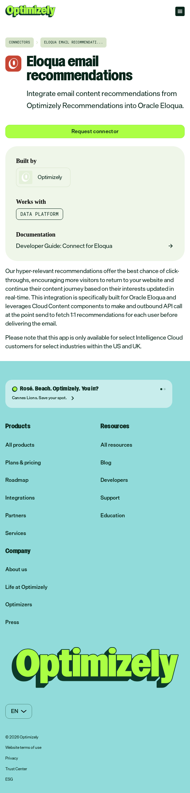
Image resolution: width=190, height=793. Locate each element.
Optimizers (18, 604)
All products (19, 444)
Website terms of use (23, 748)
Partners (15, 515)
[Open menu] (180, 11)
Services (15, 533)
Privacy (11, 758)
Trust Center (16, 769)
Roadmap (16, 479)
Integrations (20, 497)
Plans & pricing (23, 462)
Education (113, 515)
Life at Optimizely (26, 587)
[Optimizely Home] (30, 11)
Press (12, 622)
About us (16, 569)
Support (110, 497)
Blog (106, 462)
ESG (9, 779)
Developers (114, 479)
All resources (116, 444)
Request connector (95, 131)
